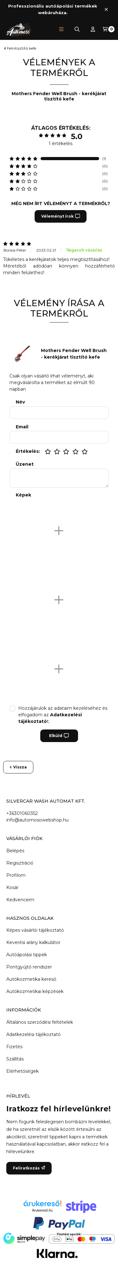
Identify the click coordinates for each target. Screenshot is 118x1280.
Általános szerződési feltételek (39, 1022)
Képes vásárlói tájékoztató (35, 930)
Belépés (15, 851)
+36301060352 (22, 813)
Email (22, 427)
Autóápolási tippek (26, 954)
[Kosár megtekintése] (108, 29)
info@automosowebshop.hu (37, 820)
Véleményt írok (60, 216)
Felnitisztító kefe (21, 48)
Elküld (59, 735)
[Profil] (93, 29)
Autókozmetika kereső (31, 979)
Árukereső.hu (42, 1210)
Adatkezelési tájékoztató (33, 1034)
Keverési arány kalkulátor (33, 942)
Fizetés (14, 1046)
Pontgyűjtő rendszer (29, 967)
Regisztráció (19, 863)
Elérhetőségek (22, 1071)
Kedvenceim (20, 900)
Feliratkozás (29, 1168)
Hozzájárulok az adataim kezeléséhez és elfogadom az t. (62, 714)
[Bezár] (106, 9)
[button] (61, 29)
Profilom (15, 875)
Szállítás (15, 1059)
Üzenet (25, 464)
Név (20, 402)
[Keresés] (77, 29)
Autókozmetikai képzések (35, 991)
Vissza (18, 767)
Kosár (12, 887)
